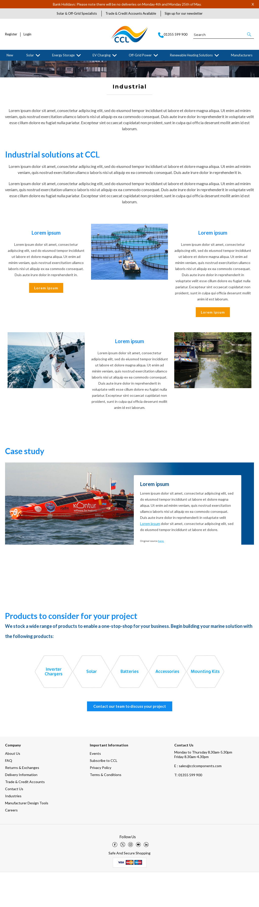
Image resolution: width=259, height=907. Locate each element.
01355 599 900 (188, 810)
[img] (114, 879)
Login (27, 34)
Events (95, 788)
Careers (11, 845)
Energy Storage (63, 55)
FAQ (8, 795)
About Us (12, 788)
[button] (249, 34)
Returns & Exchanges (22, 802)
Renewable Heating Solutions (191, 55)
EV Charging (102, 55)
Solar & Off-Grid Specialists (77, 13)
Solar (30, 55)
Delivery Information (21, 809)
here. (161, 575)
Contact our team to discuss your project (129, 741)
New (10, 55)
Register (11, 34)
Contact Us (14, 824)
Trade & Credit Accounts (25, 816)
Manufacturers (241, 55)
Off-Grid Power (140, 55)
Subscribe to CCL (103, 795)
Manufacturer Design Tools (26, 838)
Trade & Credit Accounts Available (130, 13)
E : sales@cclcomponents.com (198, 801)
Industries (13, 831)
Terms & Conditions (105, 809)
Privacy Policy (100, 802)
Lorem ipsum (46, 323)
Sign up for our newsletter (184, 13)
